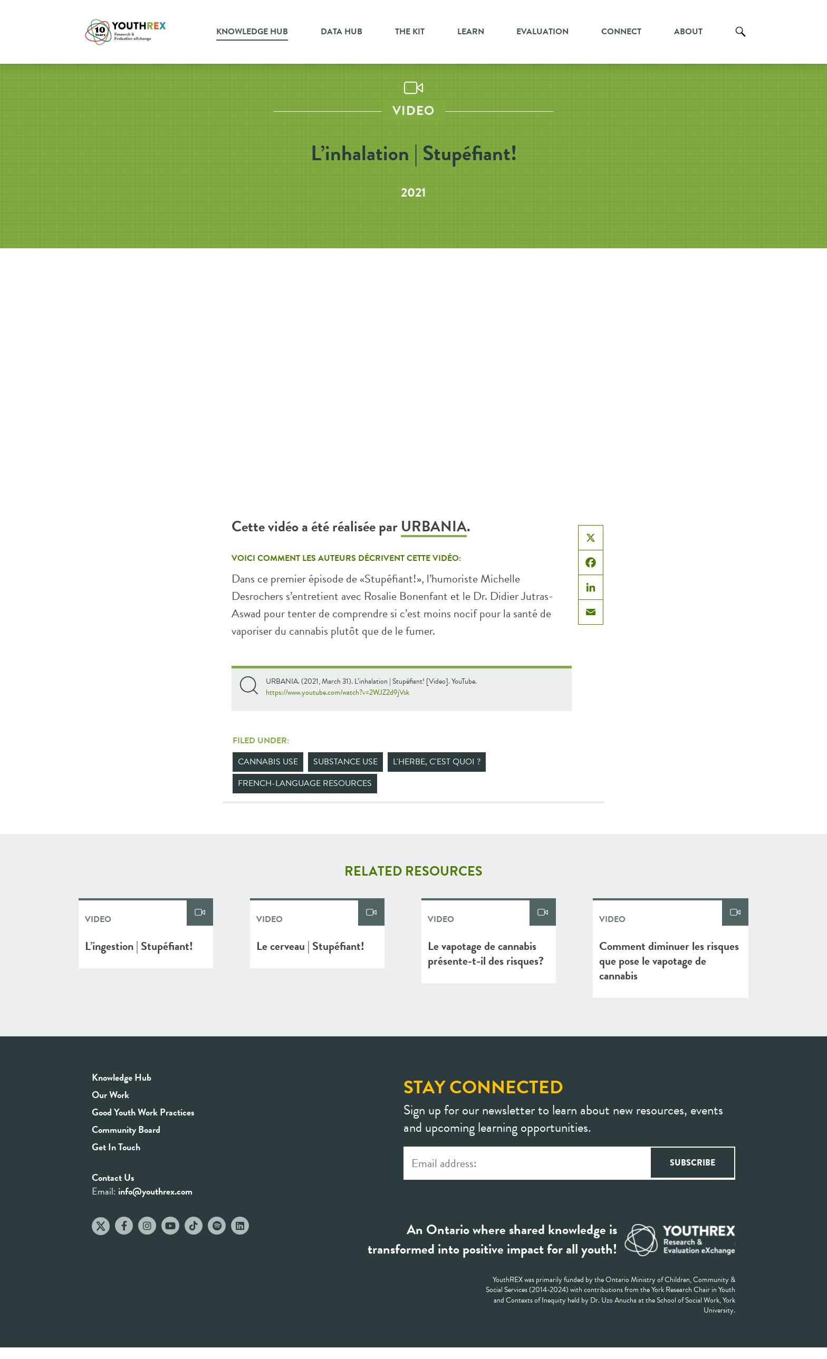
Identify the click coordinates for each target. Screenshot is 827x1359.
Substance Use (345, 761)
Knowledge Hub (252, 31)
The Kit (410, 31)
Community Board (126, 1129)
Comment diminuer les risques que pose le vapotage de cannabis (669, 960)
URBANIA (434, 526)
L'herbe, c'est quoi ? (436, 761)
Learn (470, 31)
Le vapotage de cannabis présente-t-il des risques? (486, 953)
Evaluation (542, 31)
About (688, 31)
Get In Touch (116, 1147)
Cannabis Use (268, 761)
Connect (621, 31)
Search (740, 39)
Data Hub (341, 31)
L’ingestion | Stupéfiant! (139, 946)
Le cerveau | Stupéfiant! (310, 946)
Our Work (110, 1095)
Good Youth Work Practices (143, 1112)
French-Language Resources (305, 783)
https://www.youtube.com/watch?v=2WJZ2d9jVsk (337, 692)
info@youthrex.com (155, 1191)
